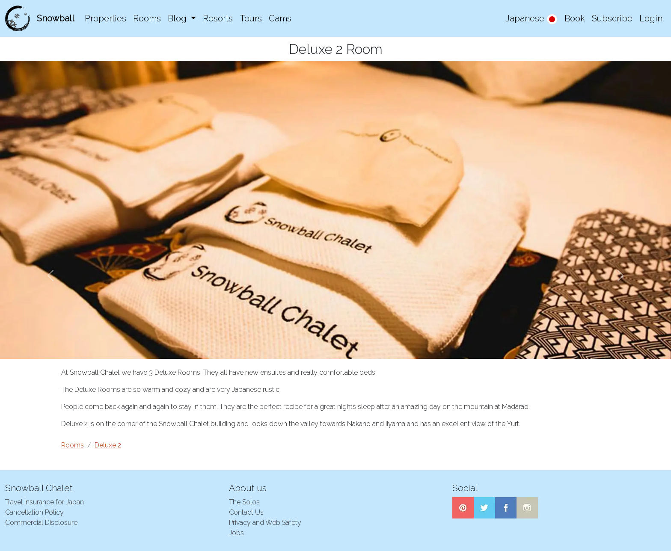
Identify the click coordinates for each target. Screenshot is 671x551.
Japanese (531, 19)
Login (650, 18)
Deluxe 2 (108, 445)
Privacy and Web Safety (265, 522)
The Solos (244, 502)
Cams (280, 18)
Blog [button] (178, 18)
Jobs (236, 533)
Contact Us (246, 512)
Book (574, 18)
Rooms (147, 18)
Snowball (55, 18)
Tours (251, 18)
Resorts (218, 18)
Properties (105, 18)
